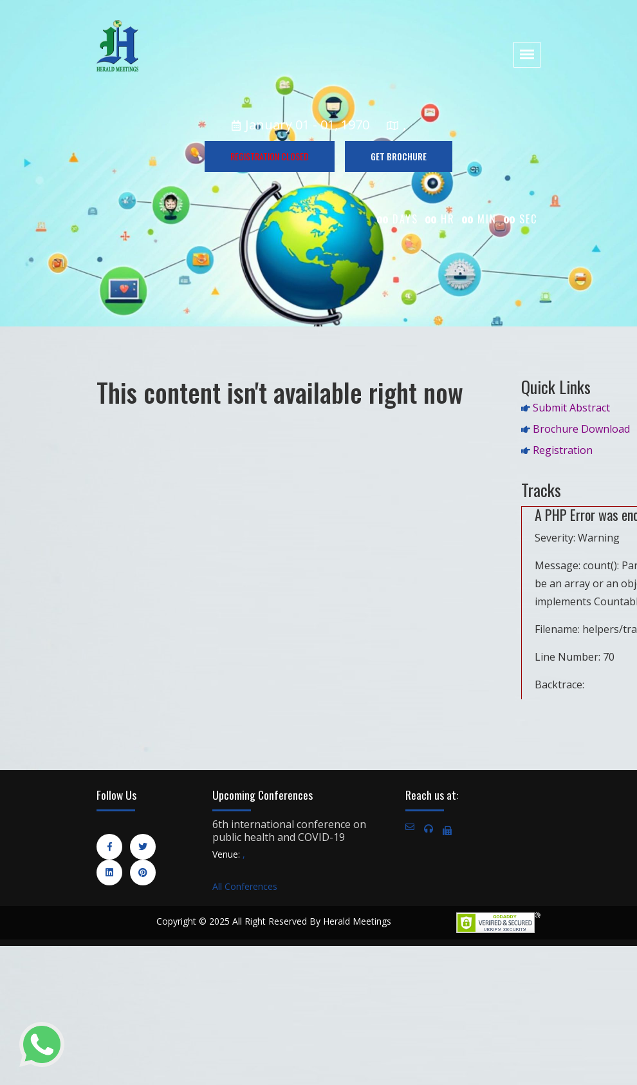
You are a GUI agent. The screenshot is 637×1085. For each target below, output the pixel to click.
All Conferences (244, 886)
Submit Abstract (571, 408)
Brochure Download (581, 429)
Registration (563, 450)
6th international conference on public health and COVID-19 (289, 830)
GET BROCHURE (399, 156)
